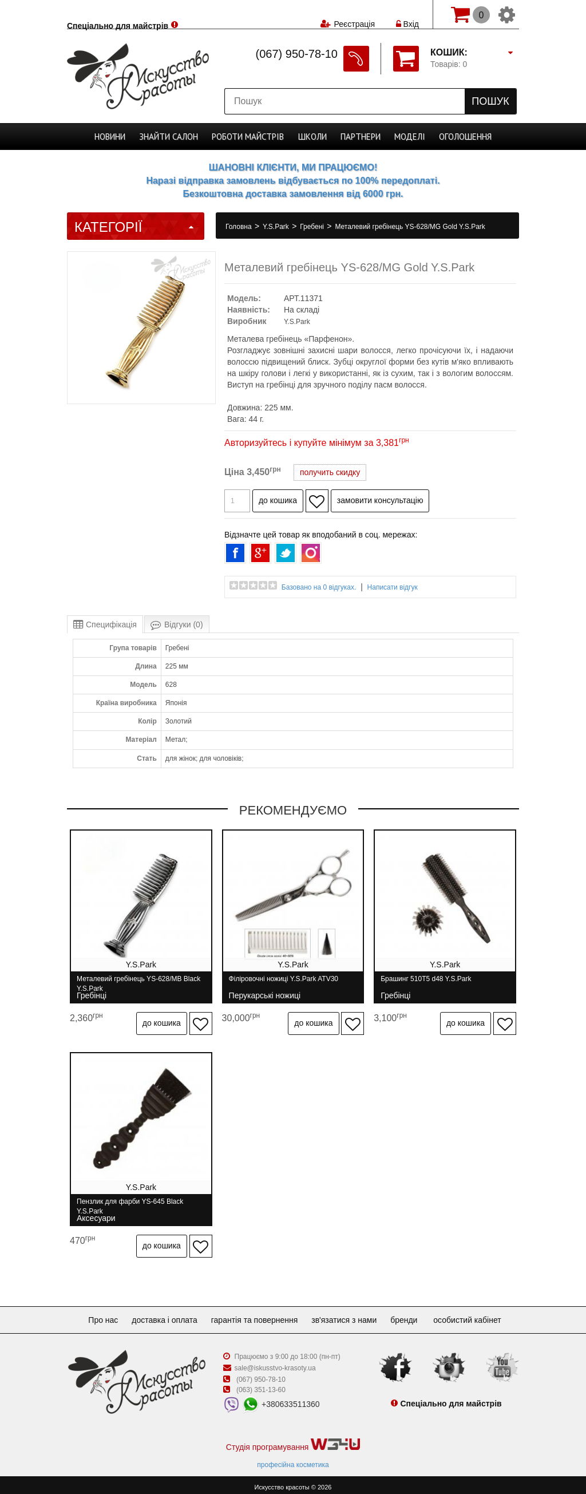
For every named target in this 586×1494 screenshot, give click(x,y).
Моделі (409, 136)
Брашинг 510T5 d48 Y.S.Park (428, 984)
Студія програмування (293, 1440)
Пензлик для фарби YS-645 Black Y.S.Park (130, 1204)
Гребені (313, 227)
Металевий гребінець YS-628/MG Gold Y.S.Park (410, 227)
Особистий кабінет (478, 1315)
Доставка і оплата (160, 1315)
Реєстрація (354, 14)
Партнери (360, 136)
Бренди (412, 1315)
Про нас (94, 1315)
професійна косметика (292, 1460)
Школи (312, 136)
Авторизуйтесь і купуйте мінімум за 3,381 (316, 443)
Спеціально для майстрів (117, 13)
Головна (239, 227)
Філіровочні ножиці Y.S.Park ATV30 (284, 984)
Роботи (248, 136)
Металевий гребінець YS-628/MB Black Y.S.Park (138, 984)
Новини (110, 136)
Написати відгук (392, 587)
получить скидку (330, 472)
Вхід (407, 14)
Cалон (169, 136)
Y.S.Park (277, 227)
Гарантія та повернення (254, 1315)
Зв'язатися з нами (348, 1315)
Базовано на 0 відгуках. (319, 587)
